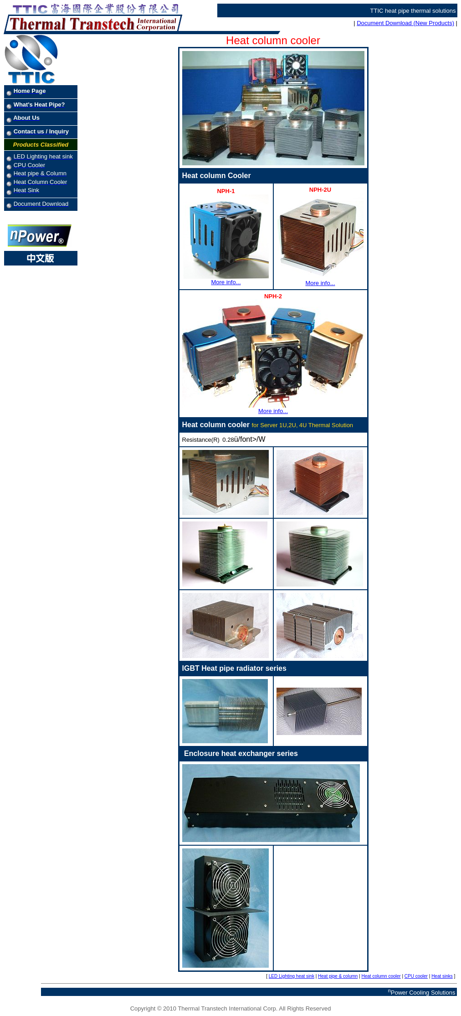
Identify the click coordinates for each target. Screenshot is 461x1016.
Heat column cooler (381, 976)
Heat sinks (442, 976)
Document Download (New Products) (405, 23)
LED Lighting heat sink (291, 976)
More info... (226, 279)
